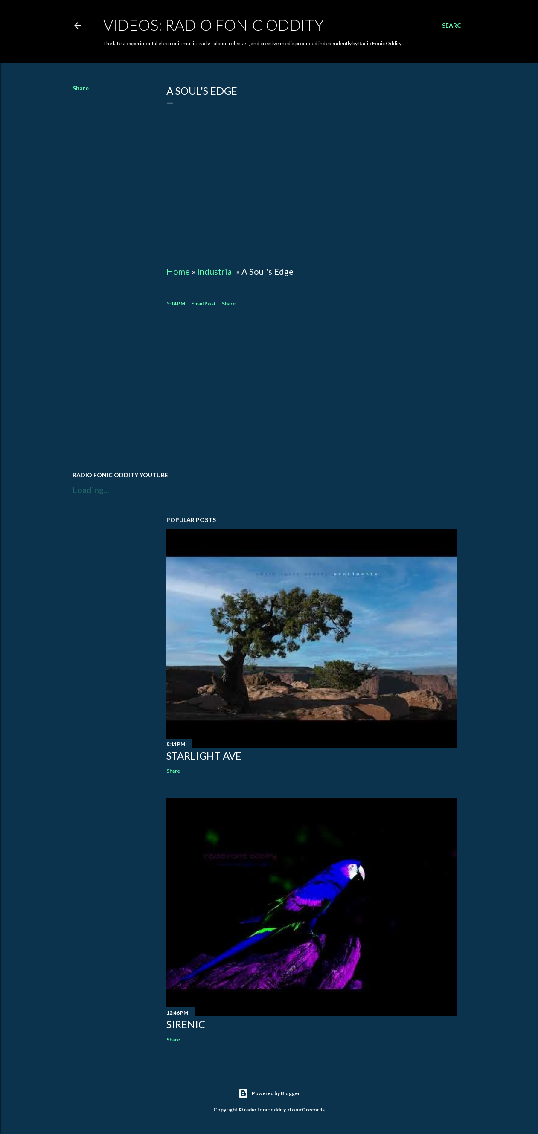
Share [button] (81, 88)
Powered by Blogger (269, 1093)
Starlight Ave (203, 755)
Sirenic (185, 1024)
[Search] (454, 25)
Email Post (203, 303)
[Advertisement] (311, 390)
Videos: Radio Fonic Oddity (213, 24)
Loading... (91, 489)
